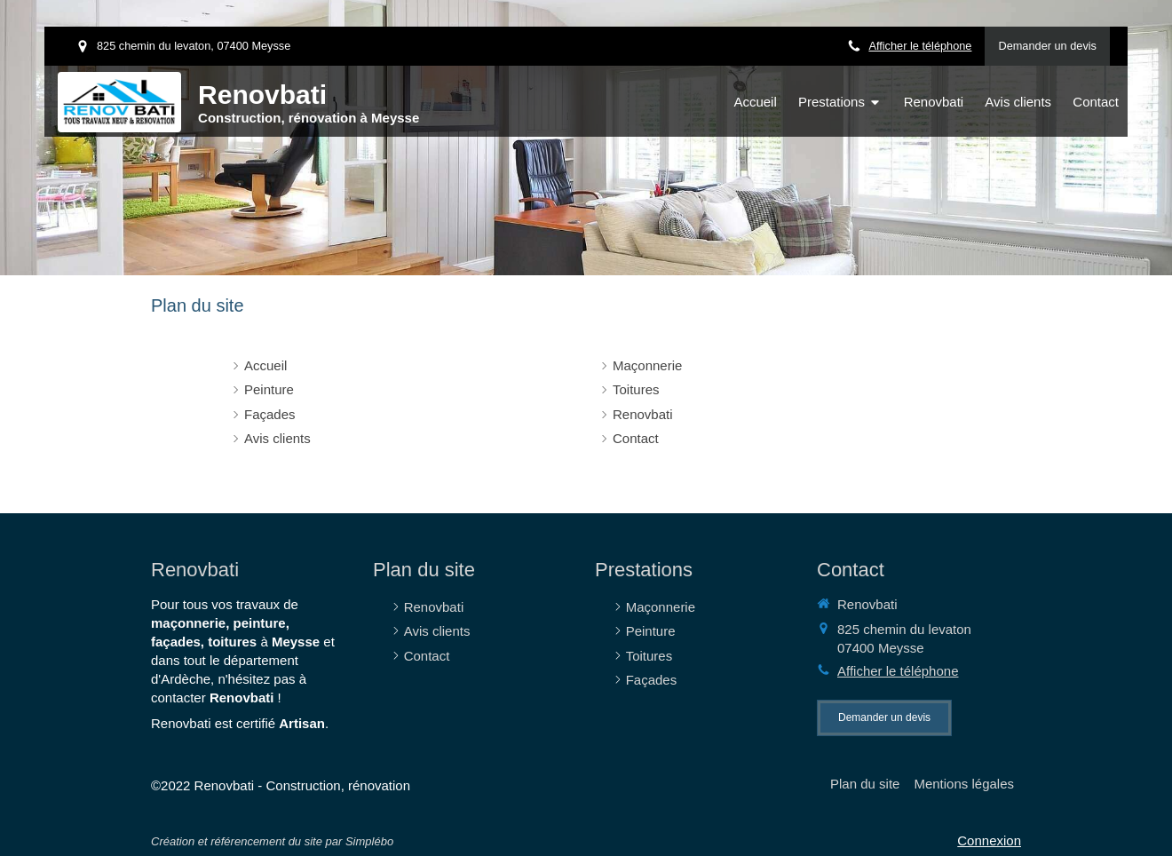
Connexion (989, 840)
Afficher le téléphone (919, 45)
